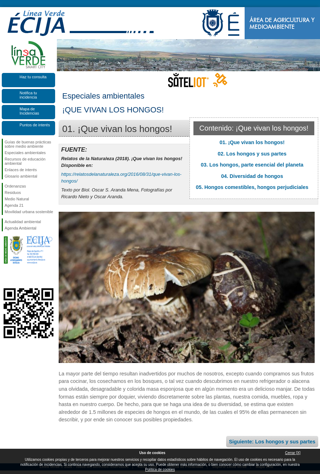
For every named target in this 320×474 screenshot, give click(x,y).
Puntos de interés (35, 125)
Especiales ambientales (25, 153)
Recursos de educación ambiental (25, 161)
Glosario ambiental (21, 176)
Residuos (13, 192)
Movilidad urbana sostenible (29, 212)
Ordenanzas (15, 186)
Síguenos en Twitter (18, 277)
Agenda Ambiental (20, 228)
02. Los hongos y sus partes (252, 154)
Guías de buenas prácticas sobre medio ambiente (28, 144)
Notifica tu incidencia (28, 95)
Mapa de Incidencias (29, 111)
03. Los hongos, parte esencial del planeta (252, 165)
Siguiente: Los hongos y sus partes (272, 441)
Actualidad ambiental (23, 222)
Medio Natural (17, 199)
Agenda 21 (14, 205)
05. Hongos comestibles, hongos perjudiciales (252, 187)
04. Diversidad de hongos (252, 176)
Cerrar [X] (292, 453)
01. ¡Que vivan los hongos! (251, 142)
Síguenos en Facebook (6, 277)
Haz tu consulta (33, 77)
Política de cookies (160, 470)
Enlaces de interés (21, 170)
